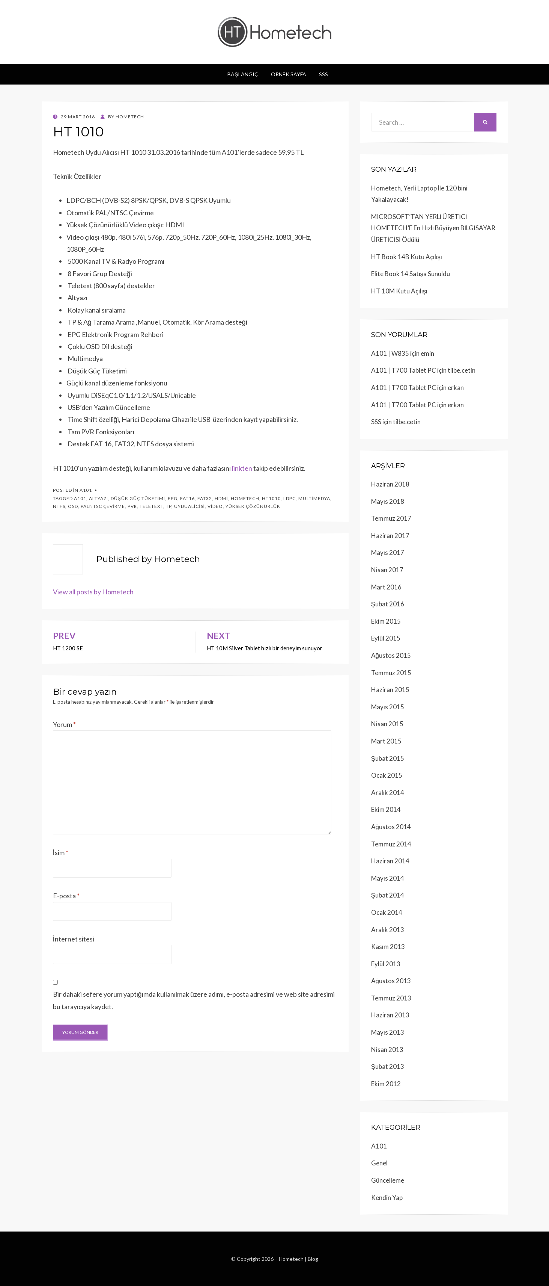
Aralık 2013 (387, 930)
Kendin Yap (387, 1197)
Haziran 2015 (390, 690)
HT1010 (271, 498)
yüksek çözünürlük (253, 506)
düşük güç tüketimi (138, 498)
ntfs (59, 506)
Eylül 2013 (385, 964)
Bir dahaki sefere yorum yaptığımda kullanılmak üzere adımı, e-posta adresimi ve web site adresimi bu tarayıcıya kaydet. (194, 1000)
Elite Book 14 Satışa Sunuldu (410, 274)
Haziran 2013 (390, 1015)
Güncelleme (387, 1180)
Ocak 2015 (386, 775)
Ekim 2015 (386, 621)
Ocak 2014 (386, 912)
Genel (379, 1163)
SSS (323, 74)
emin (427, 353)
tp (168, 506)
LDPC (289, 498)
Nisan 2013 (387, 1049)
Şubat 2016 (387, 604)
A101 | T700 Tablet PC (403, 370)
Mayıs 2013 (387, 1032)
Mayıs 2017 (387, 552)
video (215, 506)
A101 (86, 490)
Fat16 (187, 498)
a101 (80, 498)
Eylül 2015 (385, 638)
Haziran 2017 (390, 535)
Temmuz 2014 (391, 844)
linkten (242, 468)
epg (172, 498)
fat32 (204, 498)
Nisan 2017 (387, 570)
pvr (132, 506)
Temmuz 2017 (391, 518)
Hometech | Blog (298, 1259)
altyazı (98, 498)
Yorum (64, 724)
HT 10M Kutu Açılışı (399, 291)
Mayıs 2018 (387, 501)
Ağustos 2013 (391, 981)
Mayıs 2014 (387, 878)
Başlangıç (242, 74)
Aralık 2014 (387, 792)
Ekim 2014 (386, 809)
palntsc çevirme (103, 506)
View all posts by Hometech (93, 592)
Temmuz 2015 (391, 673)
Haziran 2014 (390, 861)
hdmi (221, 498)
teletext (151, 506)
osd (73, 506)
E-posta (66, 896)
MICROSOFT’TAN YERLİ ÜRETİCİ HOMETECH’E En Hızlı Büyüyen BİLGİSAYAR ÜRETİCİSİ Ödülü (433, 228)
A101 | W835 (390, 353)
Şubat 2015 (387, 758)
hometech (245, 498)
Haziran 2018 (390, 484)
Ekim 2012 (386, 1084)
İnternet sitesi (73, 939)
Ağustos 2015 (391, 655)
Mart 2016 (386, 587)
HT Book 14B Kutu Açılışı (406, 257)
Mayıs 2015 (387, 707)
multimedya (314, 498)
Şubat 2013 (387, 1066)
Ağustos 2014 (391, 827)
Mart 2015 (386, 741)
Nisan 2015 (387, 724)
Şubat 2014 (387, 895)
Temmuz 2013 (391, 998)
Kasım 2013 (388, 947)
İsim (60, 852)
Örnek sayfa (288, 74)
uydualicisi (189, 506)
